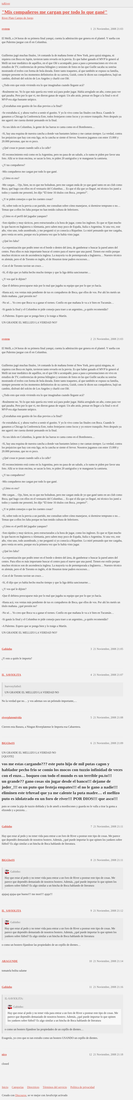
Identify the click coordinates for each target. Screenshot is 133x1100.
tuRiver (6, 3)
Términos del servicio (55, 1087)
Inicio (5, 1087)
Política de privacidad (82, 1087)
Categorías (18, 1087)
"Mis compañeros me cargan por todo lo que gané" (54, 12)
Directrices (33, 1087)
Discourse (20, 1095)
